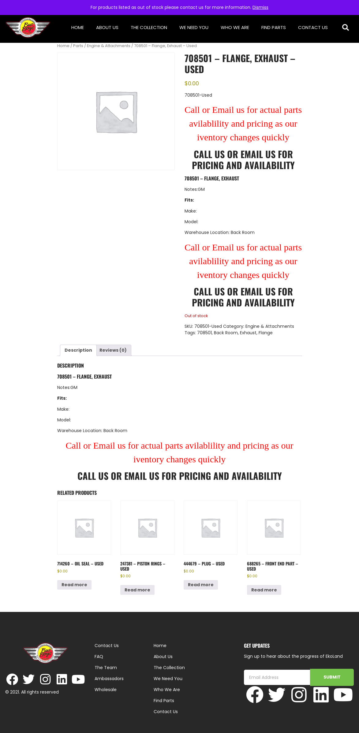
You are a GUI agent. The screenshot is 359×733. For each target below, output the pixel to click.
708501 (204, 333)
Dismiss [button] (260, 7)
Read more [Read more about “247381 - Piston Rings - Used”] (137, 590)
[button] (345, 27)
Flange (266, 333)
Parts (78, 46)
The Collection (149, 27)
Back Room (226, 333)
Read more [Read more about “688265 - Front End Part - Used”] (264, 590)
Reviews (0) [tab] (113, 350)
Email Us (259, 154)
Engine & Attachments (108, 46)
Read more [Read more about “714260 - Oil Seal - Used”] (74, 585)
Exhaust (248, 333)
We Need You (193, 27)
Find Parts (273, 27)
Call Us (209, 154)
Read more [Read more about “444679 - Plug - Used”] (201, 585)
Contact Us (313, 27)
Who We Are (235, 27)
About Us (107, 27)
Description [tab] (78, 350)
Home (77, 27)
